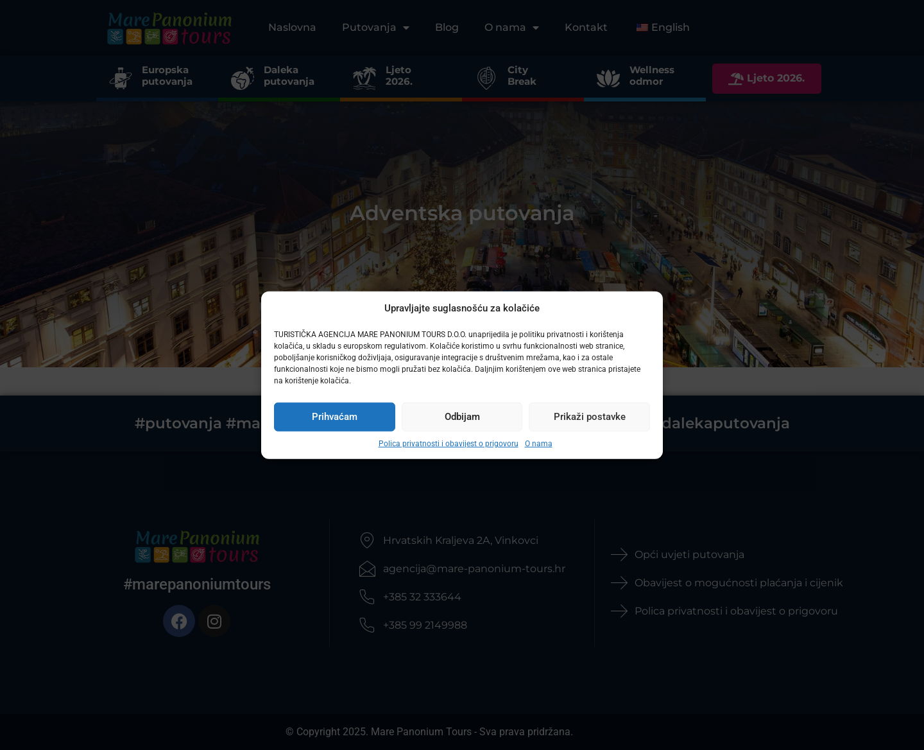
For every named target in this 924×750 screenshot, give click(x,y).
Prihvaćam (334, 417)
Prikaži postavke (590, 417)
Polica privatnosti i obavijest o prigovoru (448, 443)
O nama (538, 443)
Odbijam (462, 417)
